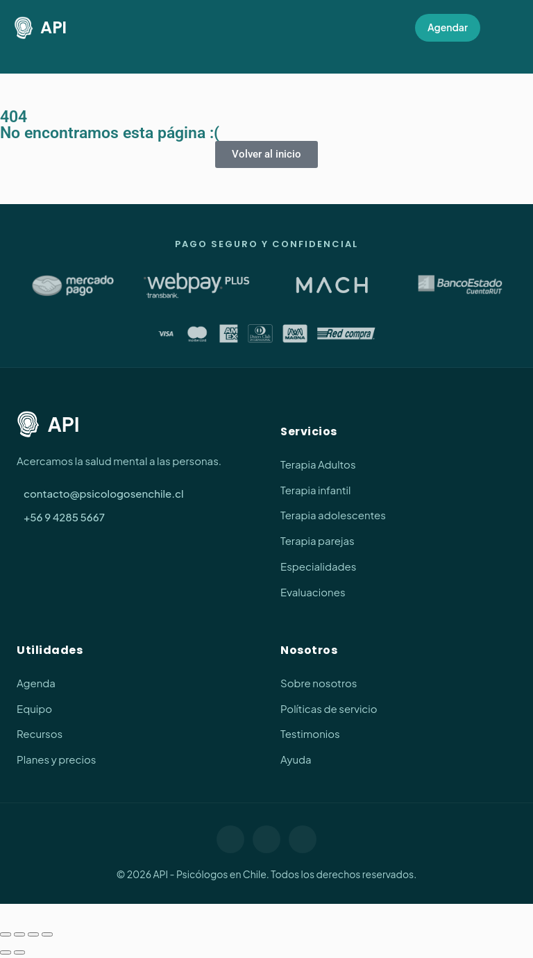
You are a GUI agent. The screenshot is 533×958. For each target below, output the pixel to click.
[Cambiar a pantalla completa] (19, 934)
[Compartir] (33, 934)
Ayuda (296, 759)
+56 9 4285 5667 (64, 516)
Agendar (448, 27)
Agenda (36, 682)
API (40, 28)
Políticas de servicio (329, 708)
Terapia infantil (315, 489)
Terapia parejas (317, 540)
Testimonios (310, 733)
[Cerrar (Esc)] (47, 934)
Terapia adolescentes (333, 514)
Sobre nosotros (318, 682)
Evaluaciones (313, 591)
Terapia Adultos (318, 464)
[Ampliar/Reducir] (5, 934)
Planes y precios (56, 759)
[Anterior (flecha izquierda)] (5, 952)
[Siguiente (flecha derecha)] (19, 952)
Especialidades (318, 566)
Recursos (39, 733)
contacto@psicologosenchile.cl (104, 493)
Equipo (34, 708)
